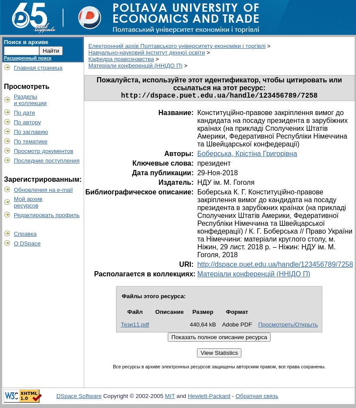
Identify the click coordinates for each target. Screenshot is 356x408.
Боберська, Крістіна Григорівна (247, 155)
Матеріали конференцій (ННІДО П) (135, 65)
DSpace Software (79, 397)
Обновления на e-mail (43, 190)
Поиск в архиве (26, 42)
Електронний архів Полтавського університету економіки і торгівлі (177, 46)
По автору (27, 122)
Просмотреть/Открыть (288, 326)
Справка (25, 234)
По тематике (30, 141)
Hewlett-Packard (209, 397)
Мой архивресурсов (28, 202)
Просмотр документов (44, 151)
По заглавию (31, 132)
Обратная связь (257, 397)
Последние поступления (47, 160)
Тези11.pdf (135, 326)
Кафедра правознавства (121, 59)
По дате (24, 112)
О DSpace (27, 243)
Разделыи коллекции (30, 99)
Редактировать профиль (47, 215)
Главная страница (38, 68)
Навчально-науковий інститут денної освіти (146, 52)
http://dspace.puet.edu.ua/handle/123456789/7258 (275, 266)
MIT (170, 397)
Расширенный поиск (27, 58)
